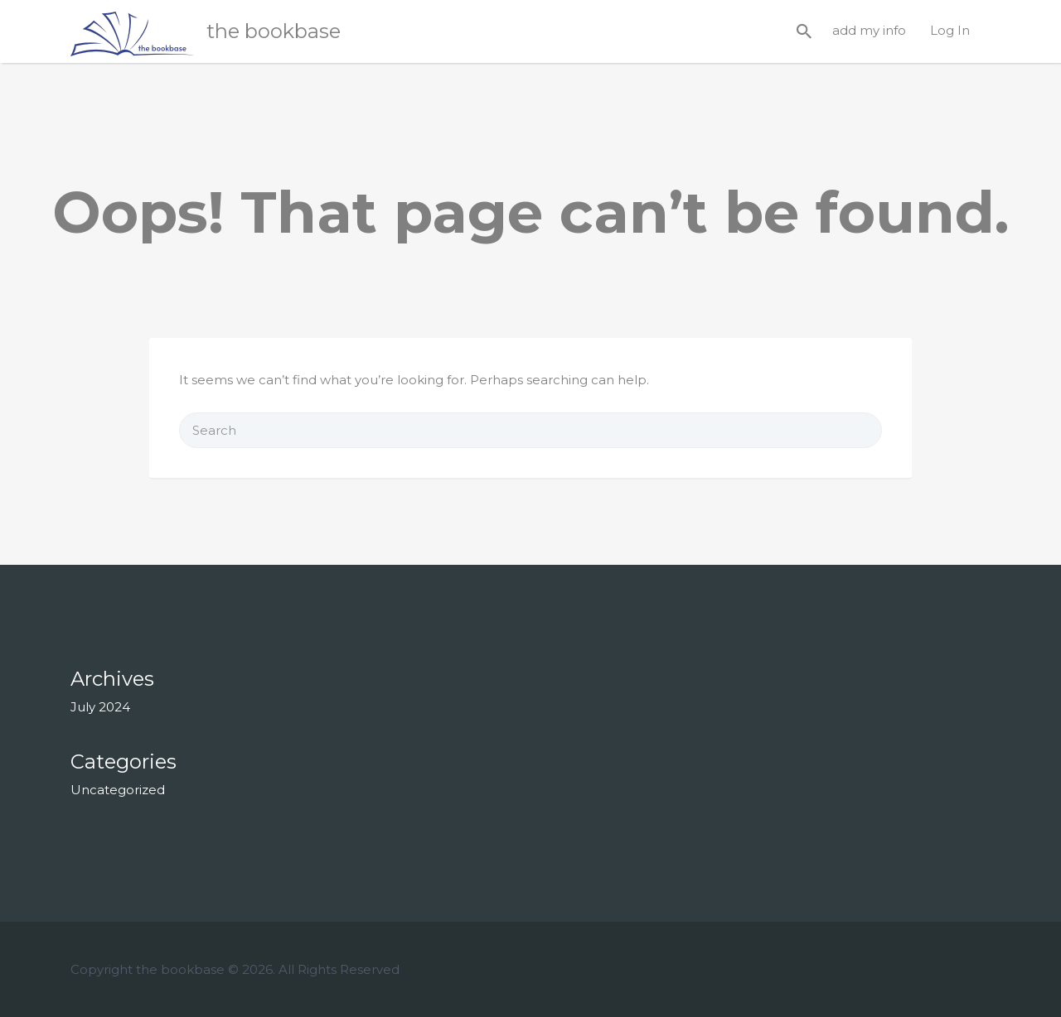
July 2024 (100, 707)
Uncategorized (117, 790)
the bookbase (273, 31)
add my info (869, 30)
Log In (950, 30)
